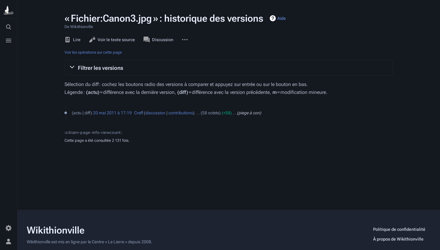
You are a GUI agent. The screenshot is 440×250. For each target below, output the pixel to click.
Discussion (158, 40)
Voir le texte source (112, 40)
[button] (229, 67)
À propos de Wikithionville (398, 239)
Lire (72, 40)
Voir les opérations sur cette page (93, 52)
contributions (180, 112)
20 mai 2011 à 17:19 (112, 112)
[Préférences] (8, 228)
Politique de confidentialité (399, 229)
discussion (155, 112)
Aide (281, 18)
